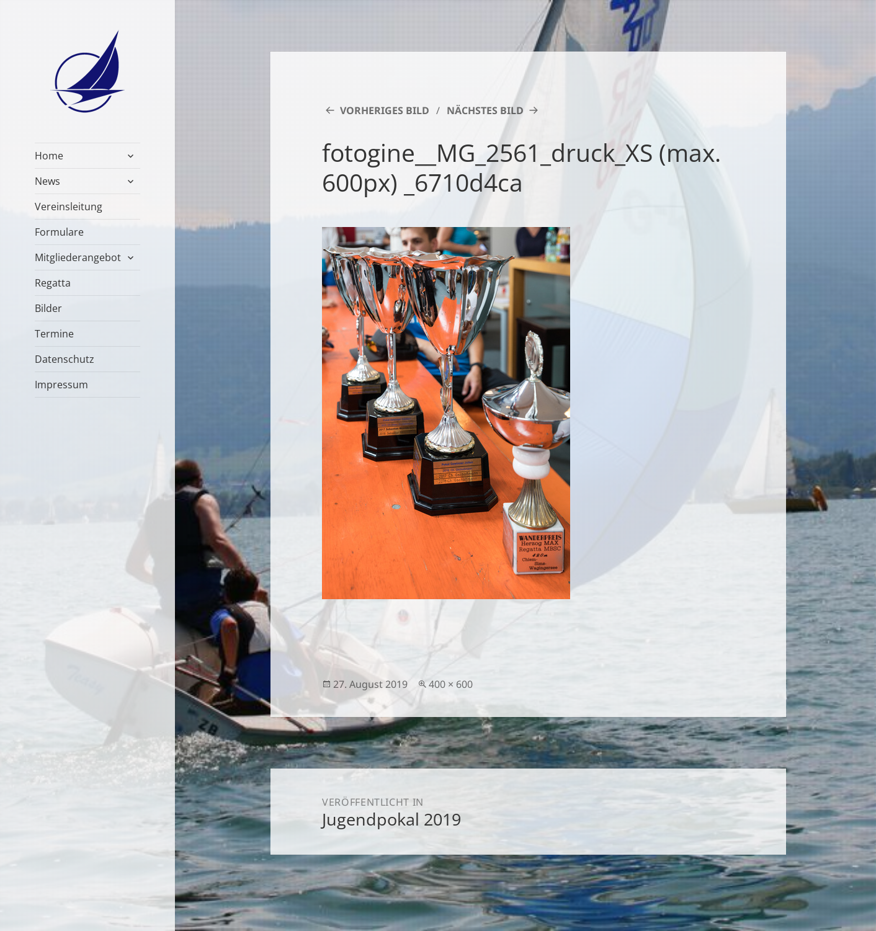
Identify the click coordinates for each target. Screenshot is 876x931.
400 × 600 (451, 684)
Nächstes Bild (485, 110)
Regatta (53, 283)
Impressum (61, 384)
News (47, 181)
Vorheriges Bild (384, 110)
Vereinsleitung (68, 206)
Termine (54, 334)
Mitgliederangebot (78, 257)
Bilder (48, 308)
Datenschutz (64, 359)
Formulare (59, 232)
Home (49, 156)
